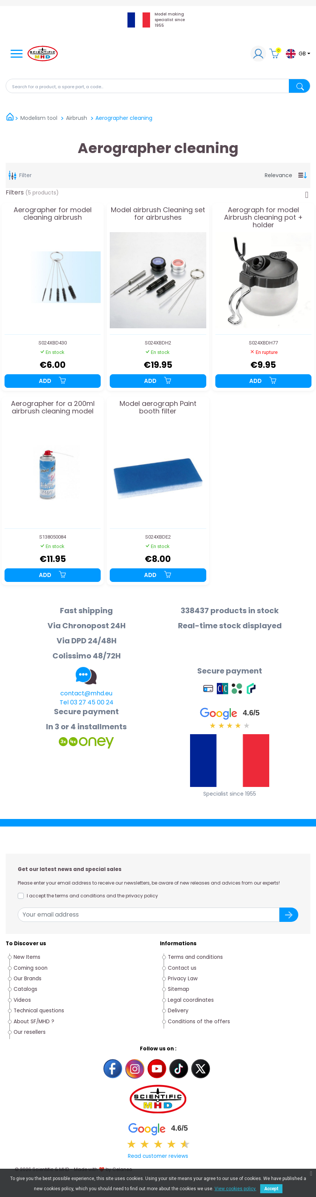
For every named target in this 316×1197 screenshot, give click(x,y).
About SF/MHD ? (34, 1021)
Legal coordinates (191, 1000)
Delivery (178, 1010)
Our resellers (30, 1032)
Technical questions (39, 1010)
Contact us (182, 968)
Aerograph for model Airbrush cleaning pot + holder (263, 217)
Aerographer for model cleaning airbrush (53, 214)
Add (53, 381)
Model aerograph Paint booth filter (158, 408)
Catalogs (25, 989)
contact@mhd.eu (86, 693)
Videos (22, 1000)
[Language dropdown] (297, 53)
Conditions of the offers (200, 1021)
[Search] (158, 86)
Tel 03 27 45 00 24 (87, 702)
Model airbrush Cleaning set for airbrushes (158, 214)
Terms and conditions (195, 957)
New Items (27, 957)
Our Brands (27, 978)
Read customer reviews (158, 1156)
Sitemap (178, 989)
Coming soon (31, 968)
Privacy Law (183, 978)
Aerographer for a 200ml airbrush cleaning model (53, 408)
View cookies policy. (235, 1188)
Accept (271, 1188)
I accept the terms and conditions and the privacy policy (92, 895)
